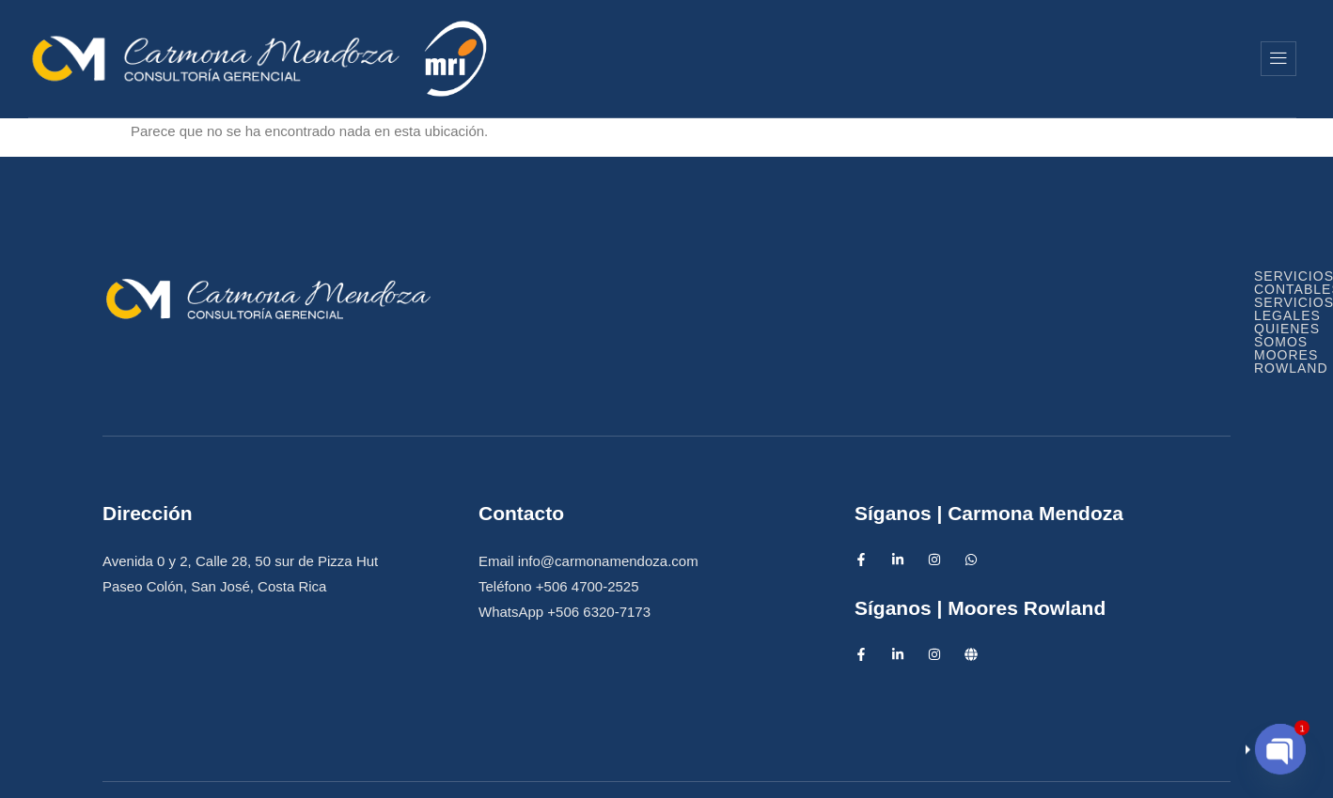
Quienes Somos (952, 58)
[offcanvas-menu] (1278, 58)
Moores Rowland (1142, 58)
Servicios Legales (888, 292)
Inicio (654, 58)
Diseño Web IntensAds (781, 766)
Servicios (783, 57)
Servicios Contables (681, 292)
